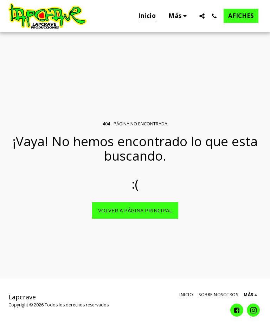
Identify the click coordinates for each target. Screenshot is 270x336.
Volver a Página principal (135, 210)
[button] (202, 16)
